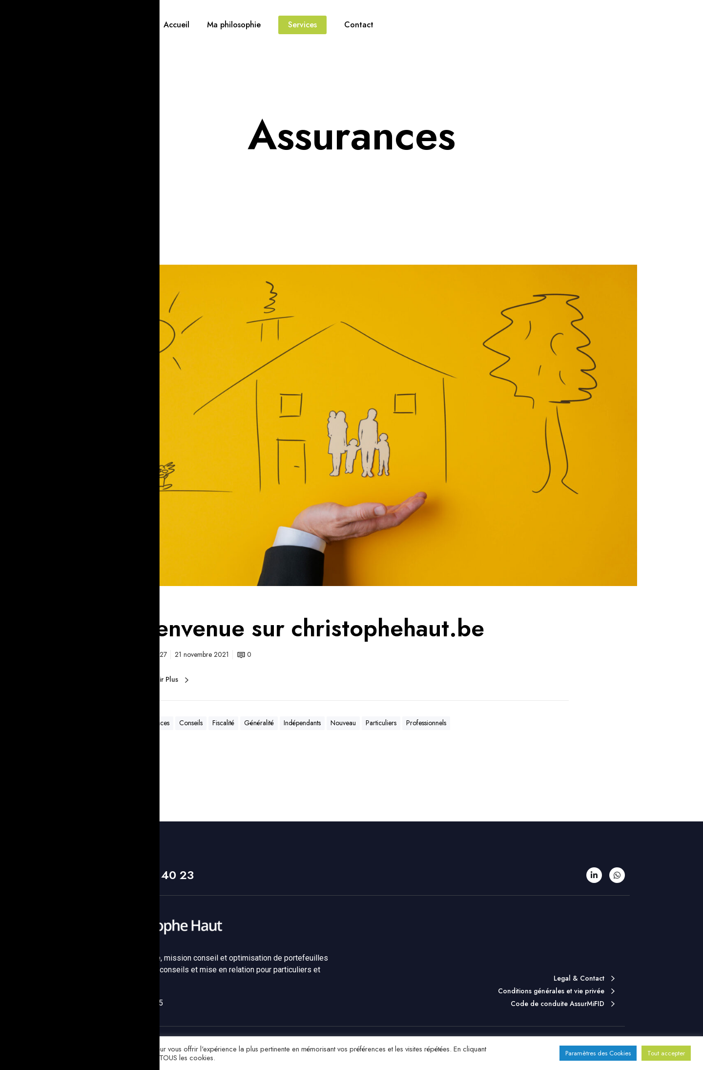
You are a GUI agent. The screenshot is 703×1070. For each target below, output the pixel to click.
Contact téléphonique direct (641, 24)
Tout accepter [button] (666, 1053)
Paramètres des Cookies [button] (598, 1053)
